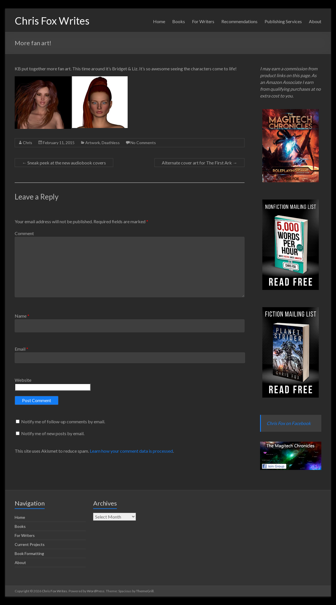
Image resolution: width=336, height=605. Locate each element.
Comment (24, 233)
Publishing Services (283, 21)
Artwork (92, 142)
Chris (27, 142)
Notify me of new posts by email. (52, 433)
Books (178, 21)
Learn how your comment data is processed (131, 451)
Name (22, 315)
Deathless (111, 142)
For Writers (203, 21)
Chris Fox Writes (52, 20)
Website (23, 380)
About (315, 21)
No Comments (143, 142)
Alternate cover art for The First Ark (199, 162)
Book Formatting (29, 553)
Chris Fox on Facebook (289, 423)
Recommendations (239, 21)
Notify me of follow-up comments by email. (63, 421)
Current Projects (30, 544)
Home (159, 21)
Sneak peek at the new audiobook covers (64, 162)
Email (21, 349)
